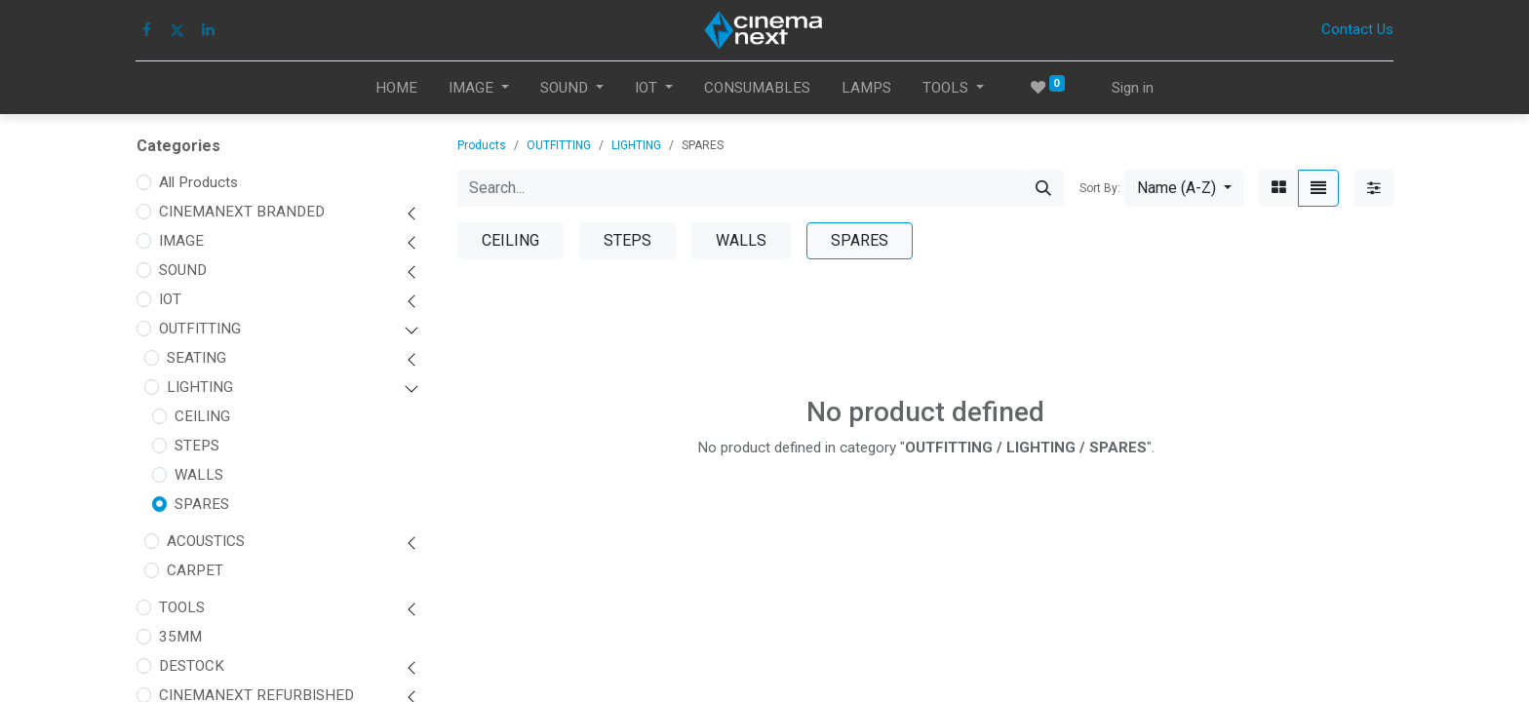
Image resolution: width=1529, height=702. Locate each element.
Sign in (1133, 88)
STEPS (197, 445)
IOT (170, 299)
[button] (1184, 188)
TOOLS (182, 607)
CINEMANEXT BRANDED (242, 211)
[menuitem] (396, 88)
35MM (180, 636)
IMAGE (181, 241)
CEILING (202, 416)
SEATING (196, 358)
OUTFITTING (200, 328)
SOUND (183, 270)
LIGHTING (200, 387)
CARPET (195, 570)
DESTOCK (191, 666)
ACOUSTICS (206, 541)
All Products (198, 182)
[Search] (1043, 188)
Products (481, 145)
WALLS (199, 475)
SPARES (202, 504)
